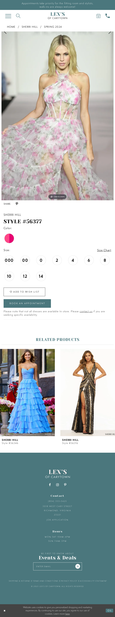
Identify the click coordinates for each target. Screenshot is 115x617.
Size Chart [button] (104, 250)
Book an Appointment (27, 303)
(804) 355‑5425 (57, 501)
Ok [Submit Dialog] (110, 610)
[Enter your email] (57, 566)
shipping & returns (19, 581)
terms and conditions (45, 581)
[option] (57, 116)
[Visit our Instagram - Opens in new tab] (57, 484)
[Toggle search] (18, 16)
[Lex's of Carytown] (57, 15)
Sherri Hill (30, 26)
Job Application (57, 520)
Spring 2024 (53, 26)
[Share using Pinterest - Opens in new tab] (16, 203)
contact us (86, 311)
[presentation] (27, 392)
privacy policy (69, 581)
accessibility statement (93, 581)
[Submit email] (77, 566)
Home (11, 26)
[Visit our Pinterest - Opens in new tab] (65, 484)
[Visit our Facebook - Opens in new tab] (50, 484)
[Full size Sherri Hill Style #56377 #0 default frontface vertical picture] (57, 116)
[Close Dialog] (5, 610)
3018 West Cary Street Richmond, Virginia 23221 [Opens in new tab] (57, 510)
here (67, 613)
